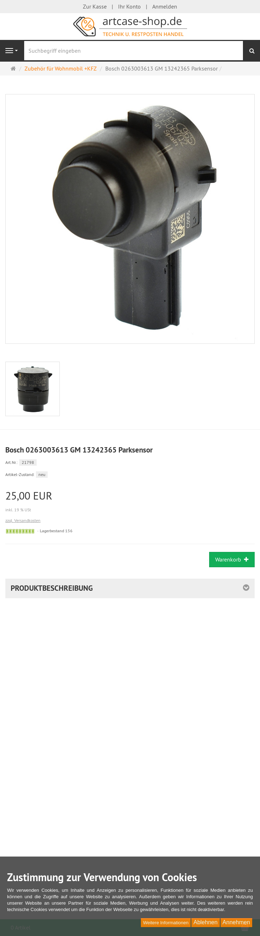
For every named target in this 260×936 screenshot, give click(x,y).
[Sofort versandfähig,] (20, 531)
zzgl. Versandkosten (23, 520)
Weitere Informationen (166, 922)
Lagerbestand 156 (56, 531)
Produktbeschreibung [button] (52, 588)
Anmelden (164, 6)
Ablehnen (205, 922)
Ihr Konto (129, 6)
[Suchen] (252, 51)
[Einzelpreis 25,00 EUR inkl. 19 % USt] (130, 501)
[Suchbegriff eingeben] (133, 50)
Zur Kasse (95, 6)
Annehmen (236, 922)
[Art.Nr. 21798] (130, 462)
